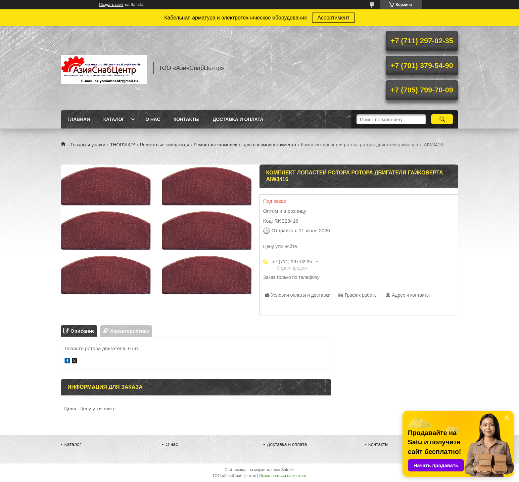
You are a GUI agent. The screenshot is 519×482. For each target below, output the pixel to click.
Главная (79, 119)
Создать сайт (111, 4)
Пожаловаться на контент (283, 475)
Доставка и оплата (238, 119)
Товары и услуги (87, 144)
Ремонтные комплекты (164, 144)
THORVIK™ (122, 144)
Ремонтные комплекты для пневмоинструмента (245, 144)
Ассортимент (333, 17)
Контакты (186, 119)
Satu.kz (287, 469)
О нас (152, 119)
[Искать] (442, 119)
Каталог (114, 119)
